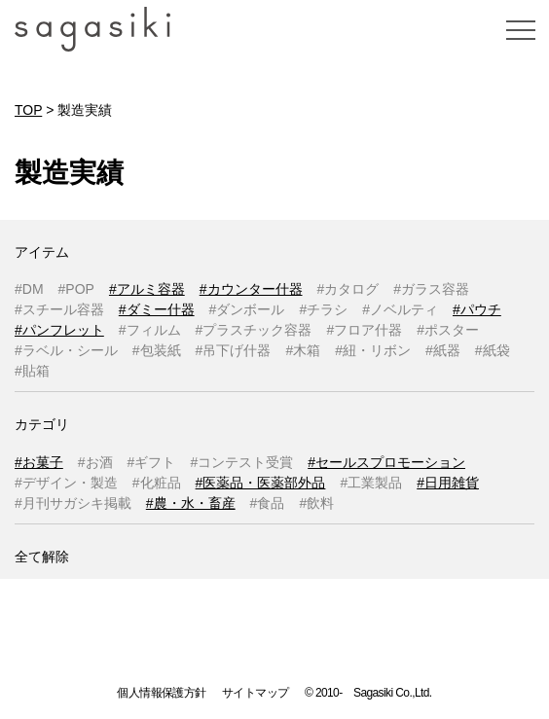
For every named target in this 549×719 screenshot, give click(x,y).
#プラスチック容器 (254, 330)
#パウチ (477, 309)
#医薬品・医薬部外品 (261, 482)
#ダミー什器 (157, 309)
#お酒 (95, 462)
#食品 (267, 503)
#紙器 (442, 350)
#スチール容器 (59, 309)
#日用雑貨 (448, 482)
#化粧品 (156, 482)
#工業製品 (371, 482)
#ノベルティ (400, 309)
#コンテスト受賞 (241, 462)
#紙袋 (492, 350)
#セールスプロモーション (386, 462)
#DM (29, 289)
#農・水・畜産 (191, 503)
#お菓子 (39, 462)
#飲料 (316, 503)
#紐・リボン (373, 350)
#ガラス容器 (431, 289)
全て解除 (42, 556)
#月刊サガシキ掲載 (73, 503)
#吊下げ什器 (234, 350)
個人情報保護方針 (161, 693)
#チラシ (323, 309)
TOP (28, 110)
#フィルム (150, 330)
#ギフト (152, 462)
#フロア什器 (364, 330)
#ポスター (448, 330)
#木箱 (302, 350)
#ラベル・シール (66, 350)
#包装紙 (156, 350)
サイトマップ (255, 693)
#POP (76, 289)
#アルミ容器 (147, 289)
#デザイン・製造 (66, 482)
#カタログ (348, 289)
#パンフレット (59, 330)
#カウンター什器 (251, 289)
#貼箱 (32, 370)
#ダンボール (247, 309)
